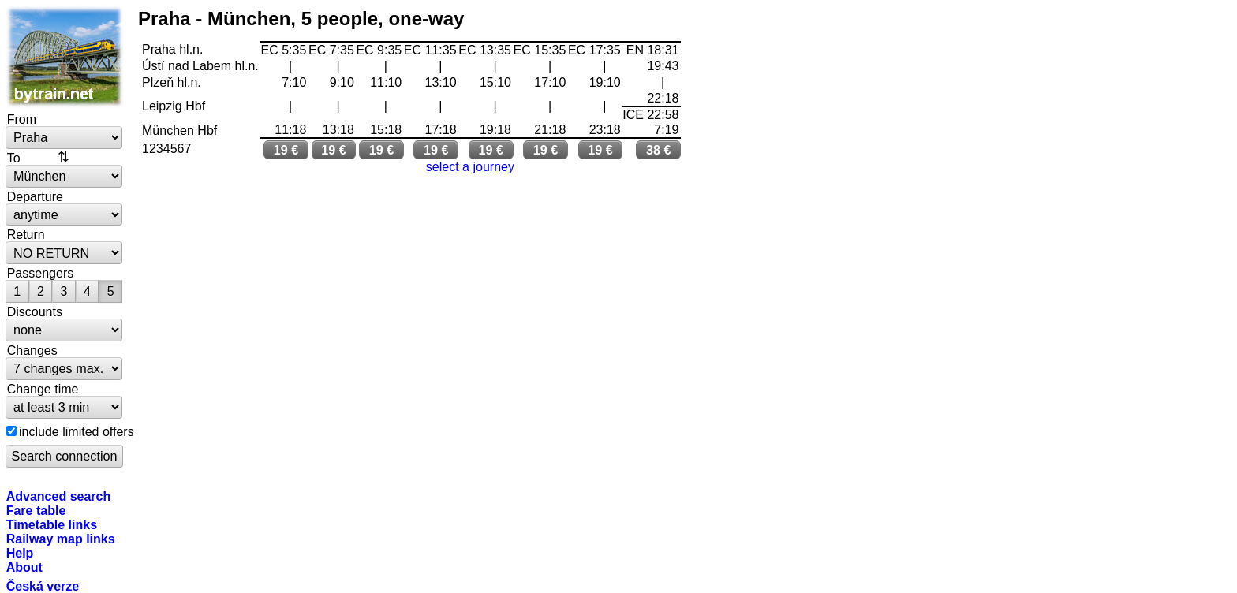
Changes (32, 350)
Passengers (40, 273)
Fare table (36, 510)
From (21, 119)
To (14, 158)
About (24, 567)
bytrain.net (65, 57)
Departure (35, 196)
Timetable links (51, 524)
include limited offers (76, 431)
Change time (43, 389)
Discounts (34, 311)
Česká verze (43, 586)
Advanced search (58, 496)
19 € (286, 150)
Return (26, 234)
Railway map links (60, 538)
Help (20, 553)
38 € (658, 150)
